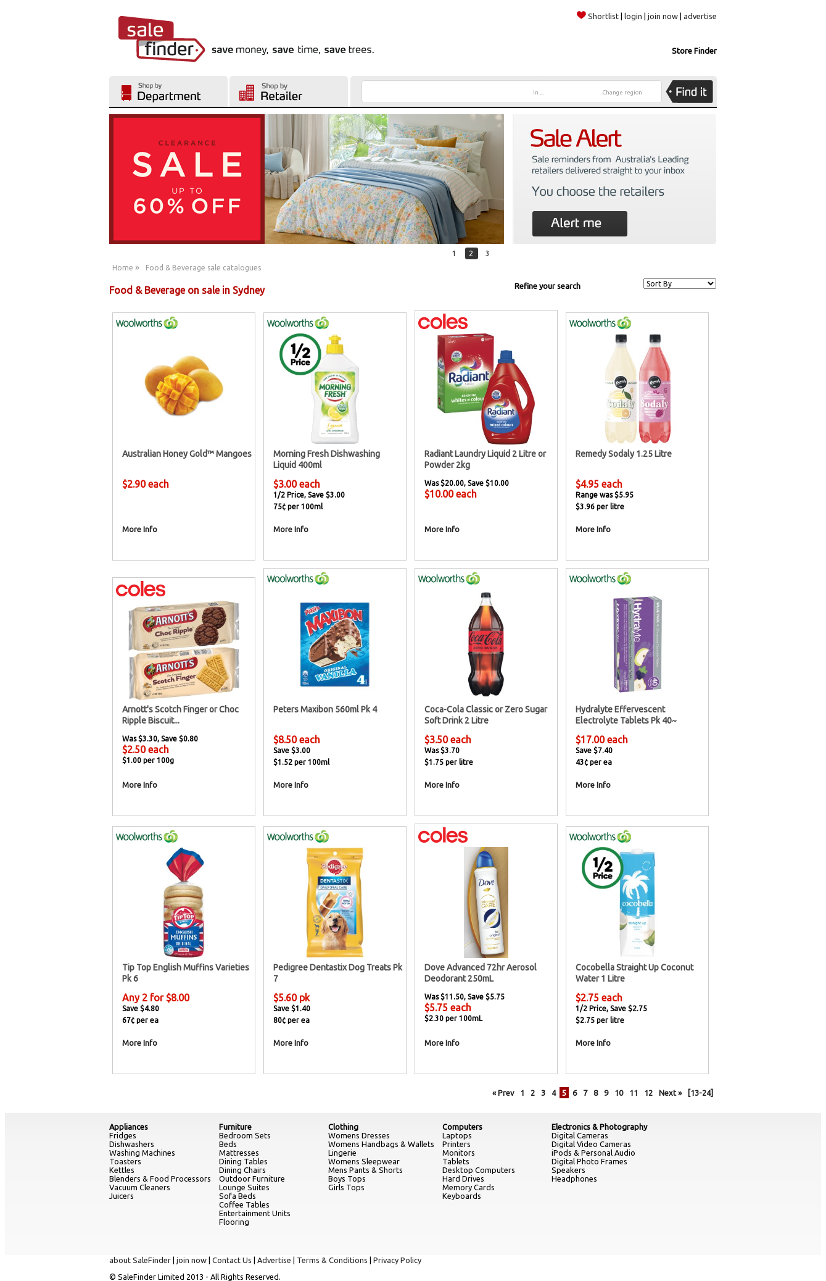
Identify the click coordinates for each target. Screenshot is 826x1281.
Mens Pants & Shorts (365, 1170)
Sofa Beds (237, 1195)
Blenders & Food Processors (160, 1178)
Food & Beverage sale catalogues (203, 268)
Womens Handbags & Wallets (381, 1144)
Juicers (121, 1195)
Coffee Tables (244, 1204)
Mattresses (239, 1152)
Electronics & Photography (599, 1126)
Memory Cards (468, 1187)
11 (633, 1092)
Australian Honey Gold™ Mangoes (187, 454)
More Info (139, 529)
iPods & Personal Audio (593, 1152)
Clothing (343, 1126)
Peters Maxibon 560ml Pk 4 (325, 709)
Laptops (457, 1135)
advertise (700, 16)
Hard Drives (463, 1178)
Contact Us (232, 1260)
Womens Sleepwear (364, 1161)
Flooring (234, 1221)
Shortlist (598, 16)
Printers (456, 1144)
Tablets (455, 1161)
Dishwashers (131, 1144)
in (538, 93)
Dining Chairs (242, 1170)
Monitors (458, 1152)
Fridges (122, 1135)
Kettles (121, 1170)
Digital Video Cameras (591, 1144)
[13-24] (700, 1092)
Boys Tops (347, 1178)
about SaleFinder (140, 1260)
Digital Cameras (579, 1135)
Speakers (568, 1170)
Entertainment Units (255, 1213)
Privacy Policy (397, 1260)
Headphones (574, 1178)
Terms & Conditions (332, 1260)
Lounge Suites (244, 1187)
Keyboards (461, 1195)
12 (648, 1092)
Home (122, 268)
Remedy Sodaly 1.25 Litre (624, 454)
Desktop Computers (478, 1170)
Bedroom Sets (245, 1135)
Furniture (235, 1126)
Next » (670, 1092)
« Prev (503, 1092)
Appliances (128, 1126)
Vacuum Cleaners (139, 1187)
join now (663, 16)
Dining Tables (243, 1161)
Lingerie (342, 1152)
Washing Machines (142, 1152)
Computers (462, 1126)
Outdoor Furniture (252, 1178)
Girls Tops (346, 1187)
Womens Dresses (359, 1135)
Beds (228, 1144)
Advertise (274, 1260)
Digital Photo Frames (589, 1161)
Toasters (125, 1161)
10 (618, 1092)
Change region (622, 93)
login (633, 16)
